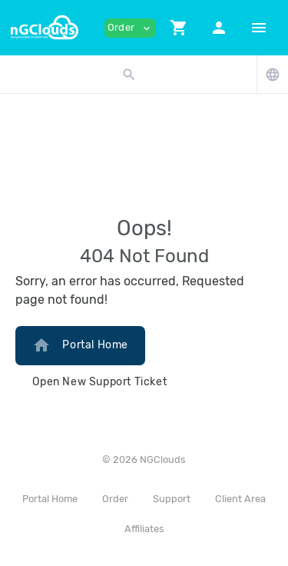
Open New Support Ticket (99, 381)
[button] (179, 28)
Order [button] (130, 28)
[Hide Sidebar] (259, 27)
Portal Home (80, 345)
